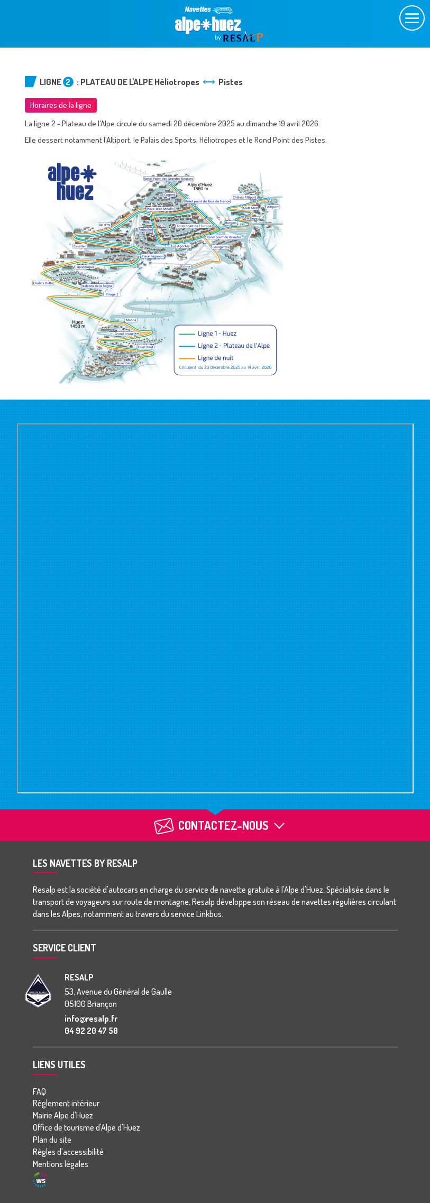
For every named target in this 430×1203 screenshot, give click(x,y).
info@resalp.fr (91, 1018)
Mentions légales (60, 1164)
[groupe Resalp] (38, 990)
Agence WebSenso (40, 1179)
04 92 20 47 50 (91, 1030)
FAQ (39, 1091)
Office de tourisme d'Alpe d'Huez (86, 1127)
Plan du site (52, 1139)
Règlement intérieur (66, 1103)
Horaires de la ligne (61, 105)
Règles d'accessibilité (68, 1151)
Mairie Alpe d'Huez (63, 1115)
